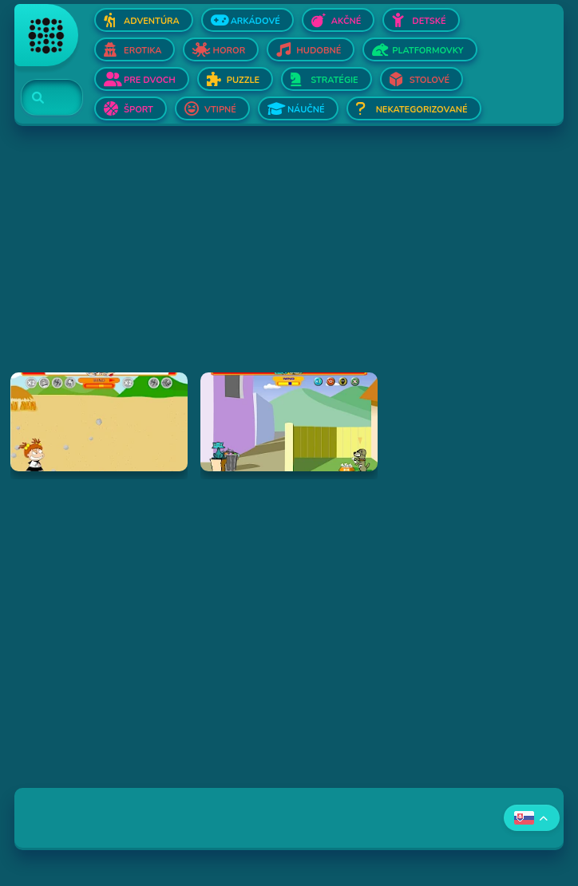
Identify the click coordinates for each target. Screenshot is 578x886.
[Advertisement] (289, 260)
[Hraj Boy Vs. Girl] (99, 421)
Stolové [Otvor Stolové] (429, 80)
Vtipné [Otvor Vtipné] (220, 110)
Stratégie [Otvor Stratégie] (334, 80)
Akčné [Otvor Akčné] (346, 21)
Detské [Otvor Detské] (428, 21)
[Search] (43, 98)
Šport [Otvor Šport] (138, 110)
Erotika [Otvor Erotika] (142, 51)
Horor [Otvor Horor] (228, 51)
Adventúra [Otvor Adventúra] (152, 21)
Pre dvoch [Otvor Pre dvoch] (150, 80)
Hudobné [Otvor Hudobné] (318, 51)
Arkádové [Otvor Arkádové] (255, 21)
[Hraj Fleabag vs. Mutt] (289, 421)
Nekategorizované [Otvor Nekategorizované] (422, 110)
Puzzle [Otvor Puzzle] (243, 80)
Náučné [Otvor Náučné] (306, 110)
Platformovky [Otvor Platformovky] (427, 51)
